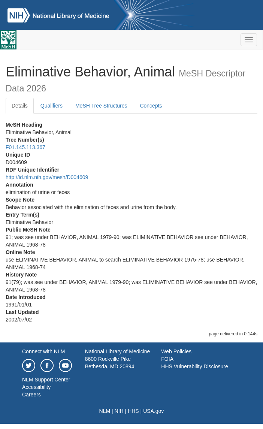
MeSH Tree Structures (101, 106)
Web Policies (176, 351)
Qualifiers (51, 106)
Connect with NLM (43, 351)
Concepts (151, 106)
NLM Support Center (46, 380)
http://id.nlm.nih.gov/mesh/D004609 (47, 177)
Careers (31, 395)
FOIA (167, 359)
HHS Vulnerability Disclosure (194, 366)
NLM (105, 411)
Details (20, 106)
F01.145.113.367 (25, 147)
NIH (119, 411)
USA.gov (153, 411)
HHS (133, 411)
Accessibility (36, 387)
